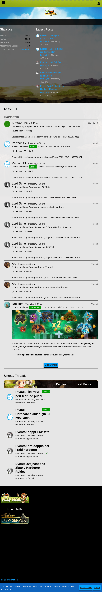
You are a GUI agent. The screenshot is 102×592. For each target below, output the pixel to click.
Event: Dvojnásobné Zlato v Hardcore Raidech (50, 227)
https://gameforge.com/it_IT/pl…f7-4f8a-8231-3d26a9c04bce (47, 197)
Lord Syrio (44, 65)
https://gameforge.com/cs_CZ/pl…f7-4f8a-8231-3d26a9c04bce (48, 257)
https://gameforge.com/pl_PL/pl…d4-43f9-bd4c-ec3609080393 (48, 297)
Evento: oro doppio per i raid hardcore (62, 126)
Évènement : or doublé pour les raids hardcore (62, 307)
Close (97, 587)
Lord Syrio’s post (25, 126)
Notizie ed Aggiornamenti (27, 438)
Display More (51, 365)
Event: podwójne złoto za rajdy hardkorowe (49, 287)
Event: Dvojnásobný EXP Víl (41, 247)
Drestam (18, 303)
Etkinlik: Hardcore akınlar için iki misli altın (57, 166)
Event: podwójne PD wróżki (41, 267)
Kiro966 (17, 123)
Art (14, 263)
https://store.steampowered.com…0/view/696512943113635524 (49, 157)
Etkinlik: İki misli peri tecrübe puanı (54, 146)
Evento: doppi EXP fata (50, 62)
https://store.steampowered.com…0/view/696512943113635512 (49, 177)
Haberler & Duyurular (25, 402)
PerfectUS (44, 41)
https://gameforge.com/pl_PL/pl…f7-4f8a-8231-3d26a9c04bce (48, 277)
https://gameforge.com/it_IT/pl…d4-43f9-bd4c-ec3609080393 (48, 137)
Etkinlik (46, 391)
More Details (86, 587)
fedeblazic (25, 49)
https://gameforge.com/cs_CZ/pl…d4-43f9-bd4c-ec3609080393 (48, 237)
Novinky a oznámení (24, 478)
